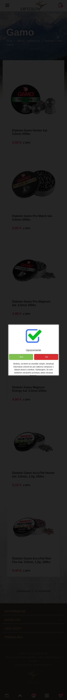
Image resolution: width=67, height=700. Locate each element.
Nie (46, 357)
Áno (21, 357)
